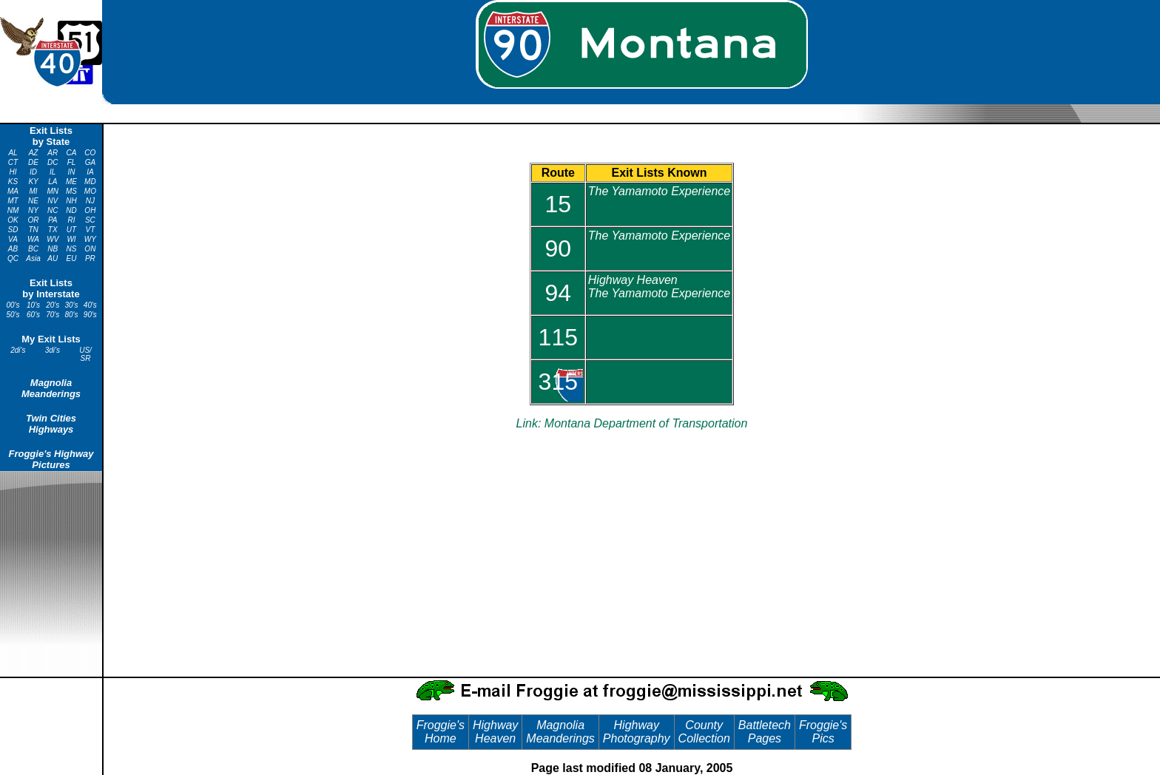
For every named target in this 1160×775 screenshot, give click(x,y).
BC (33, 249)
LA (52, 181)
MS (71, 191)
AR (52, 153)
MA (12, 191)
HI (13, 172)
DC (52, 162)
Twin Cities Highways (51, 424)
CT (13, 162)
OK (12, 220)
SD (13, 230)
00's (12, 305)
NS (72, 249)
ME (71, 181)
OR (33, 220)
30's (71, 305)
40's (90, 305)
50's (12, 315)
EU (72, 258)
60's (33, 315)
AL (12, 153)
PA (53, 220)
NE (33, 201)
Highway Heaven (495, 732)
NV (52, 201)
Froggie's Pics (823, 732)
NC (52, 210)
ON (89, 249)
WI (71, 239)
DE (33, 162)
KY (33, 181)
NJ (90, 201)
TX (53, 230)
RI (71, 220)
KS (13, 181)
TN (33, 230)
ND (71, 210)
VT (90, 230)
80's (71, 315)
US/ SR (85, 354)
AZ (33, 153)
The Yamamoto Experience (659, 191)
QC (12, 258)
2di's (17, 350)
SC (90, 220)
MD (90, 181)
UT (71, 230)
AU (52, 258)
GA (90, 162)
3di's (52, 350)
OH (89, 210)
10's (33, 305)
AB (13, 249)
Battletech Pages (764, 732)
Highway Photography (636, 732)
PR (90, 258)
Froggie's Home (441, 732)
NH (71, 201)
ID (33, 172)
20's (52, 305)
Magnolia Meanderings (51, 388)
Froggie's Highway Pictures (50, 459)
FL (71, 162)
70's (52, 315)
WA (33, 239)
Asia (33, 258)
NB (52, 249)
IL (52, 172)
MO (90, 191)
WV (52, 239)
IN (71, 172)
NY (33, 210)
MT (12, 201)
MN (52, 191)
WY (90, 239)
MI (34, 191)
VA (13, 239)
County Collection (704, 732)
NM (13, 210)
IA (90, 172)
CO (89, 153)
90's (90, 315)
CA (72, 153)
